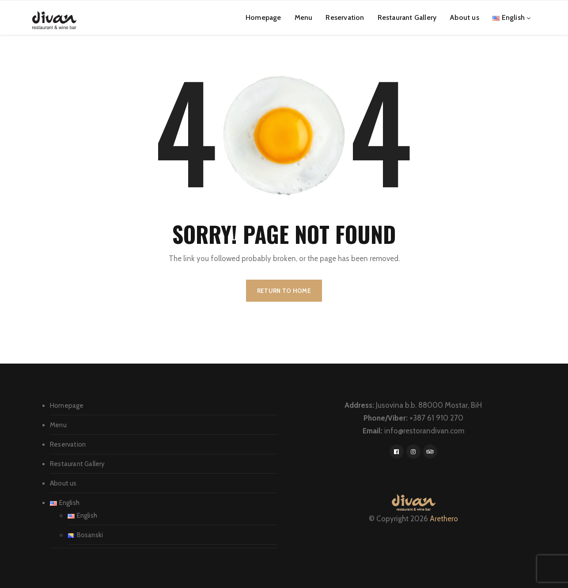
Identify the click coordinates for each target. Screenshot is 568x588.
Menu (304, 17)
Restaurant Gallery (407, 17)
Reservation (345, 17)
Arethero (444, 518)
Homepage (263, 17)
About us (464, 17)
